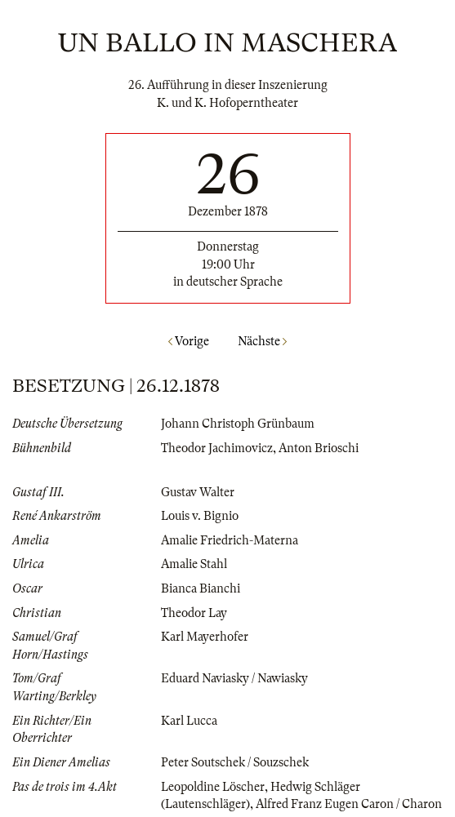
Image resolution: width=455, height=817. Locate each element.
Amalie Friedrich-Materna (229, 540)
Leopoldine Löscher (213, 786)
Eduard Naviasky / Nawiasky (234, 678)
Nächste (262, 341)
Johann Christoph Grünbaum (237, 423)
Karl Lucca (189, 720)
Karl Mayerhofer (204, 636)
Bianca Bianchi (200, 588)
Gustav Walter (197, 492)
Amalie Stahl (194, 564)
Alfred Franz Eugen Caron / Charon (349, 803)
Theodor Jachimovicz (217, 448)
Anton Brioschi (319, 448)
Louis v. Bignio (200, 515)
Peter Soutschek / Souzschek (235, 762)
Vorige (188, 341)
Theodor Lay (194, 612)
